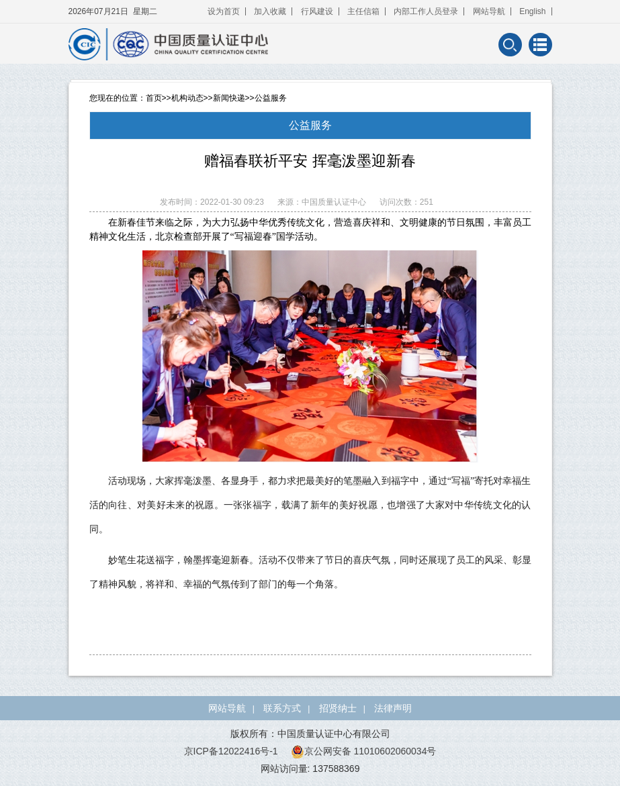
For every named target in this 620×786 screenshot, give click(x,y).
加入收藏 (270, 11)
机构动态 (187, 98)
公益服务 (271, 98)
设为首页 (224, 11)
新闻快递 (229, 98)
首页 (154, 98)
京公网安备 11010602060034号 (364, 751)
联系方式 (282, 708)
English (532, 11)
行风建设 (317, 11)
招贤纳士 (338, 708)
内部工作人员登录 (426, 11)
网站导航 (489, 11)
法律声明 (393, 708)
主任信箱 (363, 11)
